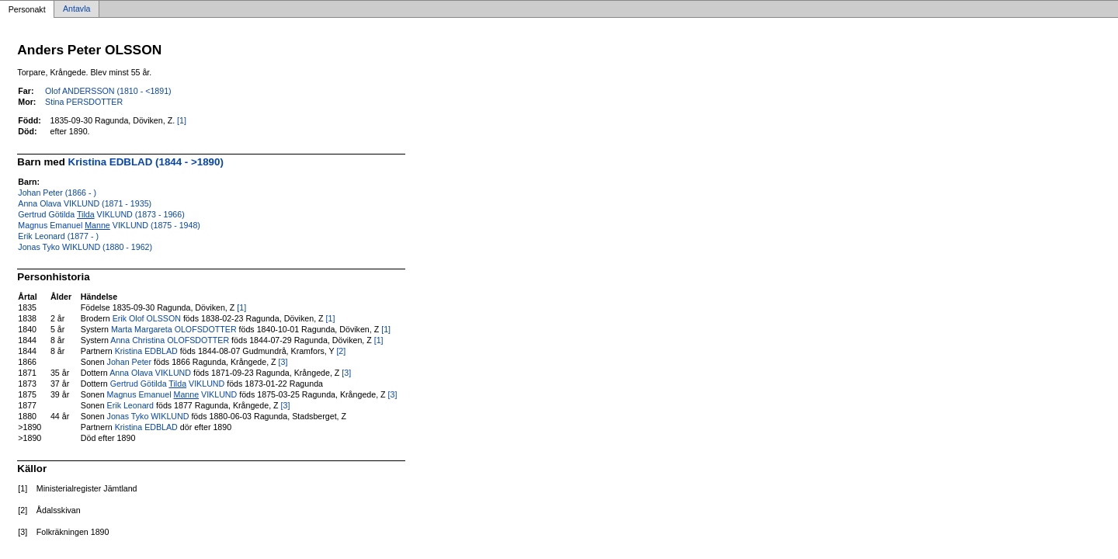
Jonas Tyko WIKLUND (148, 416)
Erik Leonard (130, 405)
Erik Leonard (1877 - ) (58, 236)
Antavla (77, 9)
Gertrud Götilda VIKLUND (167, 383)
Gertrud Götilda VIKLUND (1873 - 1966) (101, 214)
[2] (340, 351)
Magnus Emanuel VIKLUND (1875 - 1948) (109, 225)
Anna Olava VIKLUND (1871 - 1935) (84, 203)
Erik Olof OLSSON (147, 318)
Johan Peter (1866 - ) (57, 192)
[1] (181, 120)
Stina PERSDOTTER (84, 101)
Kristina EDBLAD (146, 351)
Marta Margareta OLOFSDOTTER (174, 329)
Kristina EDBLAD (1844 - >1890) (146, 162)
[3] (283, 361)
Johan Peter (129, 361)
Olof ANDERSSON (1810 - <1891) (108, 90)
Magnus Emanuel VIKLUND (172, 394)
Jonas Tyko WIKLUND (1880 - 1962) (85, 247)
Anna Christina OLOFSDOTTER (169, 340)
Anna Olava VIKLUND (150, 372)
